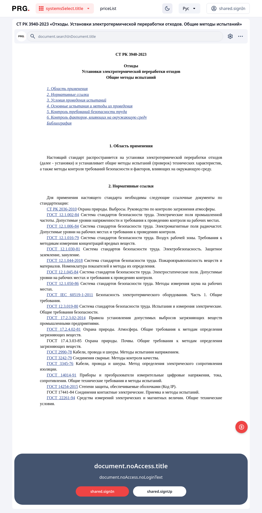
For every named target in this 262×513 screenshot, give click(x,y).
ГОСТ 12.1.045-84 (62, 272)
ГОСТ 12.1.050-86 (63, 283)
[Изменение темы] (167, 8)
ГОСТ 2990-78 (59, 352)
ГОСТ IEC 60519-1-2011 (70, 295)
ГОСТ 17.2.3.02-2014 (66, 318)
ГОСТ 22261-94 (61, 398)
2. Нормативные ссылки (68, 94)
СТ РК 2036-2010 (62, 209)
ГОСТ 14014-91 (62, 375)
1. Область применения (67, 88)
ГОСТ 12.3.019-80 (62, 306)
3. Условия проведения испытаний (76, 100)
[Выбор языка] (189, 8)
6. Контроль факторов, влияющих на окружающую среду (97, 117)
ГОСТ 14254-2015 (62, 386)
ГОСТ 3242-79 (59, 358)
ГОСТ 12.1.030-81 (63, 249)
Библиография (59, 123)
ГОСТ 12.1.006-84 (63, 226)
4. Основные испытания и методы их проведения (90, 106)
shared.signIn (102, 491)
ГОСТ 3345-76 (60, 363)
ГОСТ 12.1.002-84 (63, 215)
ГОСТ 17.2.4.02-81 (64, 329)
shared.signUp (159, 491)
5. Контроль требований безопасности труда (87, 111)
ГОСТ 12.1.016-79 (63, 238)
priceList (108, 8)
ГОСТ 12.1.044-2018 (65, 260)
